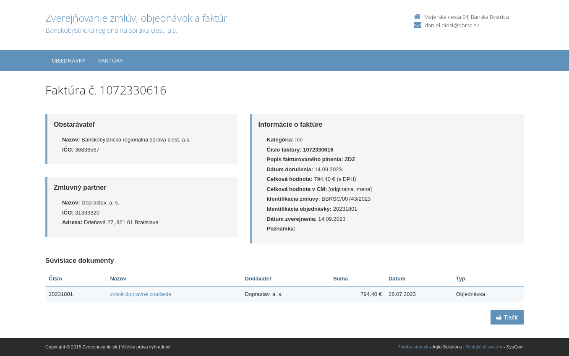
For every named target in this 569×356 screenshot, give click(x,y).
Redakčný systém (484, 346)
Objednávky (69, 60)
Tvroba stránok (413, 346)
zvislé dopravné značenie (140, 294)
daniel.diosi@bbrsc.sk (452, 25)
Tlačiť (507, 317)
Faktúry (110, 60)
